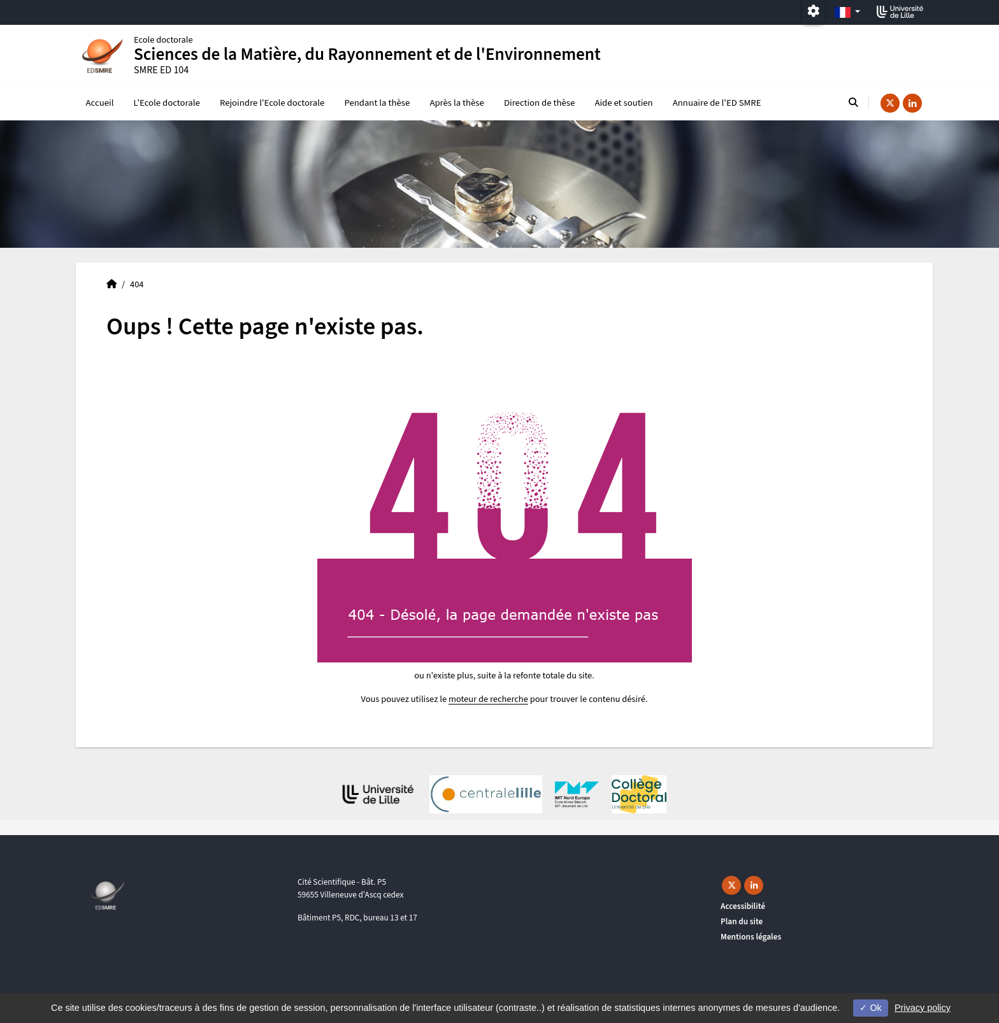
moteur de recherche (488, 699)
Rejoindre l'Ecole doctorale (272, 103)
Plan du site (742, 921)
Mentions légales (751, 937)
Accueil (100, 103)
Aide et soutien (623, 103)
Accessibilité (743, 906)
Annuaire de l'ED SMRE (717, 103)
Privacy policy (923, 1008)
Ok (870, 1008)
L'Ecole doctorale (167, 103)
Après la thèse (456, 103)
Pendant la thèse (377, 103)
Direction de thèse (539, 103)
